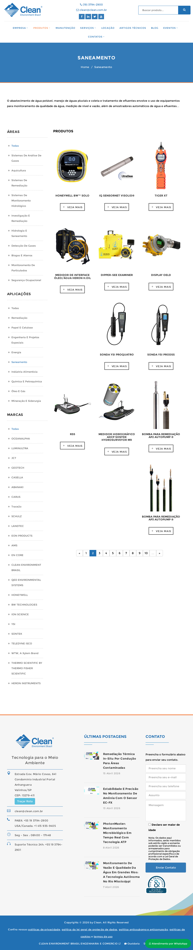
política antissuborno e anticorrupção (143, 929)
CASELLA (17, 477)
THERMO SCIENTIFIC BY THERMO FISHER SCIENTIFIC (26, 668)
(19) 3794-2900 (91, 4)
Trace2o (16, 506)
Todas (15, 145)
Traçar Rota (25, 801)
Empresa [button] (19, 27)
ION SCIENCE (20, 614)
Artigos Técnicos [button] (132, 28)
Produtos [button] (40, 27)
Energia (16, 352)
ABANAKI (17, 487)
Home (85, 67)
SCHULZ (16, 516)
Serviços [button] (87, 27)
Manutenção (65, 28)
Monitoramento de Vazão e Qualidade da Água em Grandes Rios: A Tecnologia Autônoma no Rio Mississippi (121, 872)
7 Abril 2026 (111, 886)
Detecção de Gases (23, 245)
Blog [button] (154, 28)
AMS (14, 545)
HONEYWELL (19, 594)
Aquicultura (18, 170)
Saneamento (19, 362)
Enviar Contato (166, 867)
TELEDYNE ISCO (21, 643)
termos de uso (103, 936)
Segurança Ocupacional (26, 280)
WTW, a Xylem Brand (24, 653)
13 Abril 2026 (111, 808)
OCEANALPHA (20, 438)
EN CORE (17, 555)
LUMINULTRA (19, 448)
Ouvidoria (132, 943)
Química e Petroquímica (26, 381)
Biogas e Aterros (21, 255)
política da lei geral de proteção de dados (89, 929)
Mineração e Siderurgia (26, 400)
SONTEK (16, 633)
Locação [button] (108, 28)
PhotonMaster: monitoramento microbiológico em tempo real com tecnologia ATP (117, 833)
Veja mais (74, 207)
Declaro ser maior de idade (164, 827)
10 (146, 553)
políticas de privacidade (44, 929)
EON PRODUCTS (21, 535)
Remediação (19, 317)
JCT (13, 457)
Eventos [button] (169, 27)
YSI (13, 624)
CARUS (15, 496)
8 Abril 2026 (111, 847)
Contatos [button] (95, 36)
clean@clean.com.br (91, 10)
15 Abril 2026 (111, 773)
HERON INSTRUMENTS (26, 683)
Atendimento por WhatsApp (168, 943)
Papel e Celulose (22, 327)
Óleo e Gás (18, 391)
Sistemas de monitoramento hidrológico (21, 200)
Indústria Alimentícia (24, 371)
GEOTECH (17, 467)
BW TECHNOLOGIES (24, 604)
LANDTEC (17, 525)
